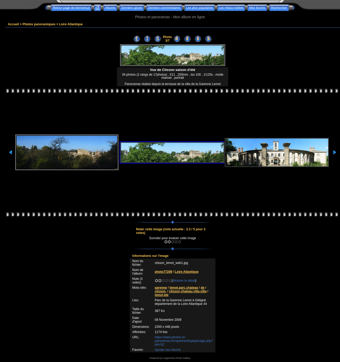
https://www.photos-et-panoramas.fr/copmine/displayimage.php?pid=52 (184, 340)
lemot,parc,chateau (183, 287)
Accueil (13, 24)
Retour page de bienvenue (71, 8)
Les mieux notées (231, 8)
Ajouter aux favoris (168, 350)
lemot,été (162, 295)
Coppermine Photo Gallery (176, 358)
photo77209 (163, 272)
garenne (161, 287)
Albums (110, 8)
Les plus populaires (199, 8)
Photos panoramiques (38, 24)
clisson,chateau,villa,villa (187, 291)
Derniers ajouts (131, 8)
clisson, (161, 291)
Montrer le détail (184, 280)
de (202, 287)
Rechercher (279, 8)
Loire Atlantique (71, 24)
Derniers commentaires (164, 8)
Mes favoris (257, 8)
